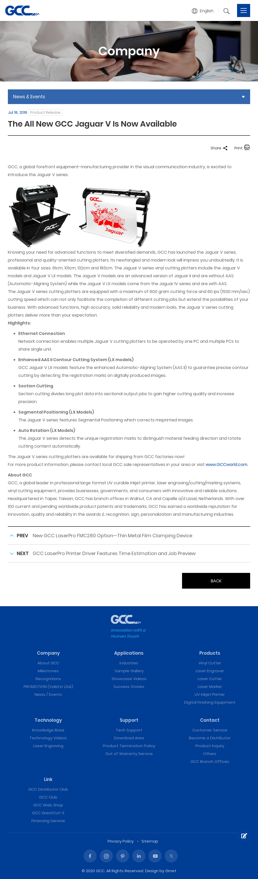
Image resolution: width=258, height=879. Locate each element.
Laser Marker (210, 686)
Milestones (48, 671)
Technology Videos (48, 738)
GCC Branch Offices (209, 761)
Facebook (90, 855)
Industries (128, 663)
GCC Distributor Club (48, 789)
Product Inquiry (209, 745)
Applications (129, 653)
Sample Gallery (129, 671)
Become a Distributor (209, 738)
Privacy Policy (121, 841)
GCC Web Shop (48, 805)
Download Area (129, 738)
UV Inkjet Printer (210, 694)
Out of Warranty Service (129, 753)
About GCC (48, 663)
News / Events (48, 694)
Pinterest (122, 855)
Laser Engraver (210, 671)
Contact (209, 720)
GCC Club (48, 797)
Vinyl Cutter (210, 663)
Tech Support (129, 730)
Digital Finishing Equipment (209, 702)
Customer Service (209, 730)
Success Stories (128, 686)
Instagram (106, 855)
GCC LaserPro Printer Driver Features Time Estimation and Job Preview (114, 553)
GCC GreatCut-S (48, 813)
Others (209, 753)
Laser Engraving (48, 745)
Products (209, 653)
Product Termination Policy (129, 745)
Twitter (171, 855)
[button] (202, 11)
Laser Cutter (210, 678)
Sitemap (149, 841)
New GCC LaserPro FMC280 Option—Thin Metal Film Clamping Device (112, 535)
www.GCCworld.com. (227, 465)
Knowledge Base (48, 730)
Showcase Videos (129, 678)
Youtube (155, 855)
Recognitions (48, 678)
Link (48, 779)
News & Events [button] (29, 97)
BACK (216, 581)
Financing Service (48, 820)
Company (48, 653)
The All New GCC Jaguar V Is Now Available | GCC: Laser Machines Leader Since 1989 (22, 10)
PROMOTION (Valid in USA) (48, 686)
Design (151, 870)
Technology (48, 720)
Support (129, 720)
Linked (138, 855)
